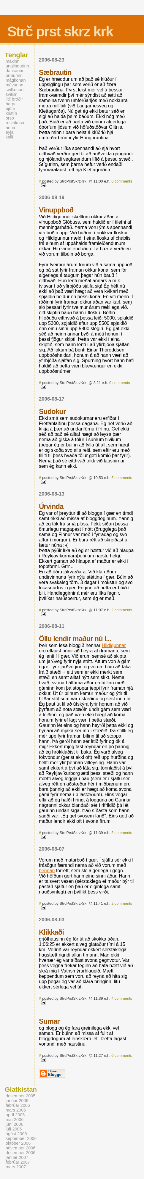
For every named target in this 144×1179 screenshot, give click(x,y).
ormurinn (14, 75)
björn (10, 108)
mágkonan (16, 80)
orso (10, 118)
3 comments (121, 832)
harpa (11, 103)
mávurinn (14, 85)
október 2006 (18, 1143)
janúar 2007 (17, 1157)
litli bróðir (14, 99)
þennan (47, 870)
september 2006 (21, 1138)
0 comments (121, 181)
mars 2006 (16, 1110)
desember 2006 (20, 1152)
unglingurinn (17, 66)
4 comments (121, 998)
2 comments (121, 610)
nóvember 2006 (20, 1148)
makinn (13, 61)
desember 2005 (20, 1095)
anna (10, 127)
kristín (11, 113)
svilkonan (14, 89)
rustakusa (15, 122)
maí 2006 (14, 1119)
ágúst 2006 (16, 1133)
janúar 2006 (17, 1100)
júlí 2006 (14, 1129)
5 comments (121, 477)
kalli (9, 137)
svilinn (12, 94)
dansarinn (15, 70)
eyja (10, 132)
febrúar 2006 (18, 1105)
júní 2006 (14, 1124)
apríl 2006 (15, 1114)
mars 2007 (16, 1167)
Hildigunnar (114, 645)
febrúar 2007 (18, 1162)
